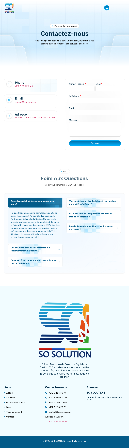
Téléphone (75, 96)
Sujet (71, 108)
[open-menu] (106, 7)
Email (98, 84)
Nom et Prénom (77, 84)
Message (73, 120)
